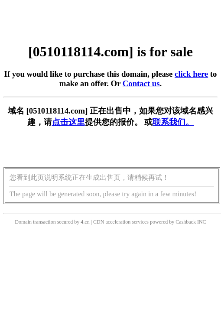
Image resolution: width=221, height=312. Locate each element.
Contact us (141, 83)
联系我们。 (173, 122)
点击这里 (68, 122)
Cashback (186, 222)
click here (191, 73)
